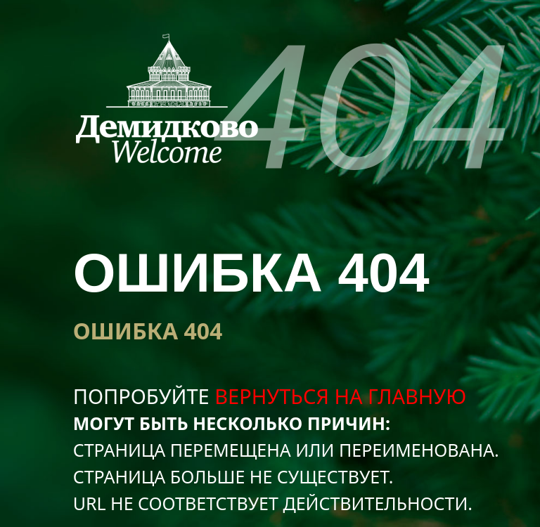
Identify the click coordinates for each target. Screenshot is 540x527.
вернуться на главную (340, 396)
